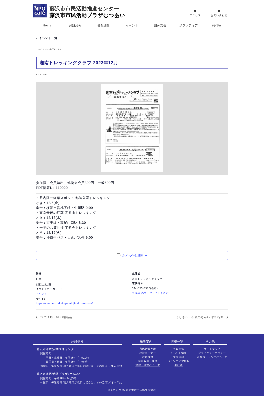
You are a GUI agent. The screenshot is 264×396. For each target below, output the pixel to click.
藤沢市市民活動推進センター (84, 9)
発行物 (216, 25)
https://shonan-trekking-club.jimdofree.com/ (64, 303)
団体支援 (160, 25)
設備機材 (147, 357)
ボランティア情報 (179, 361)
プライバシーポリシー (212, 352)
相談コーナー (148, 352)
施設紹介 (75, 25)
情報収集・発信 (147, 361)
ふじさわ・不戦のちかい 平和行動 (200, 317)
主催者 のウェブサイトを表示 (150, 293)
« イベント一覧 (46, 38)
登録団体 (104, 25)
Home (47, 25)
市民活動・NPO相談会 (55, 317)
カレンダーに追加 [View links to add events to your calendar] (132, 255)
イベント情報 (178, 352)
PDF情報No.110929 (52, 188)
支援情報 (178, 357)
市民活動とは (148, 348)
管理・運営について (147, 365)
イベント (132, 25)
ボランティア (188, 25)
